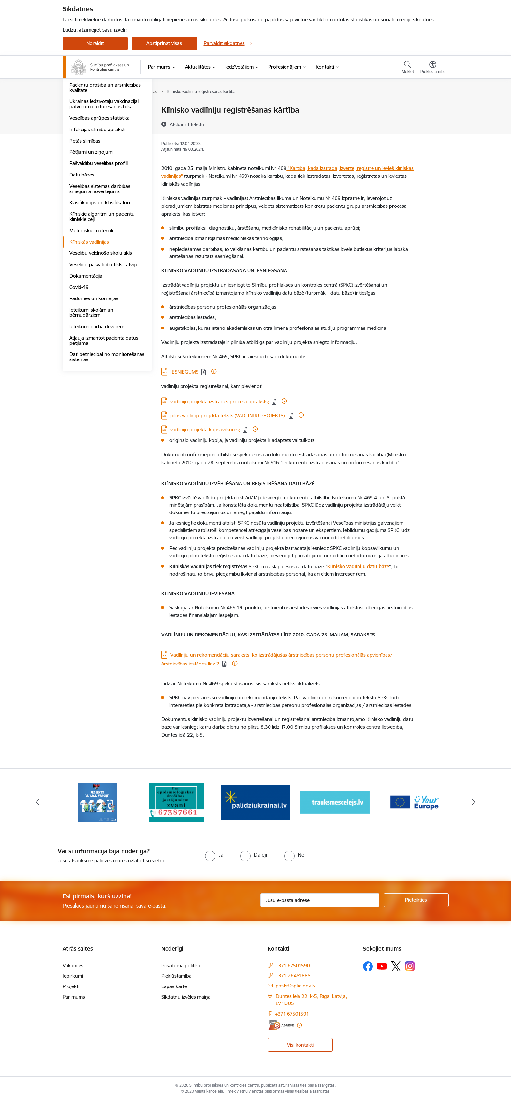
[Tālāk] (473, 802)
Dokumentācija (85, 346)
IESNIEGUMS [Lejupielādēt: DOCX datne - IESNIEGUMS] (184, 372)
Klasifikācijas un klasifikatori (99, 272)
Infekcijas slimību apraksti (97, 199)
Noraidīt (95, 43)
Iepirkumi (73, 976)
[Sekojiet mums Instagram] (410, 966)
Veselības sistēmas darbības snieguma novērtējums (99, 258)
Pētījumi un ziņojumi (91, 222)
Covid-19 (79, 357)
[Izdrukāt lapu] (432, 107)
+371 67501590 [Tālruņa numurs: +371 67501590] (293, 965)
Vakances (73, 965)
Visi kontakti (300, 1045)
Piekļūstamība (176, 976)
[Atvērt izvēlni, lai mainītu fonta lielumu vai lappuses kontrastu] (433, 68)
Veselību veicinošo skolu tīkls (100, 323)
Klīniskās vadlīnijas (89, 312)
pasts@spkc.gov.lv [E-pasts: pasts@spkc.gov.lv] (295, 986)
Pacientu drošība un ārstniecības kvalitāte (105, 157)
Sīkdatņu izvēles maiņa (186, 997)
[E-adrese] (281, 1025)
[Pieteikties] (416, 900)
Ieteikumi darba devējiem (96, 396)
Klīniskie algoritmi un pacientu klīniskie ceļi (102, 286)
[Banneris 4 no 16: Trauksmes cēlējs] (335, 802)
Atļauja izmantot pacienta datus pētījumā (103, 410)
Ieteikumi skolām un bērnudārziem (91, 382)
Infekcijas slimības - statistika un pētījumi (104, 124)
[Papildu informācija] (213, 371)
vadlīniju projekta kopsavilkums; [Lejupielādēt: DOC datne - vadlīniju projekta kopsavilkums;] (205, 429)
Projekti (71, 986)
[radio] (214, 855)
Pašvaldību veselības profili (98, 233)
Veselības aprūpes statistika (99, 188)
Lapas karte (174, 986)
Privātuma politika (180, 965)
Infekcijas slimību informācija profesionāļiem (100, 140)
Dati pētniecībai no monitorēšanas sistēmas (106, 426)
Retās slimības (84, 210)
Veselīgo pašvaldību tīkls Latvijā (103, 334)
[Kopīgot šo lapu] (432, 123)
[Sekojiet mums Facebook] (368, 966)
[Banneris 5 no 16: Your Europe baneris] (414, 802)
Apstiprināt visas (164, 43)
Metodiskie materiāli (91, 300)
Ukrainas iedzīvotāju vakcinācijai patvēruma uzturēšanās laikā (104, 173)
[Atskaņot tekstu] (187, 124)
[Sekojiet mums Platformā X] (396, 966)
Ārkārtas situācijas (89, 110)
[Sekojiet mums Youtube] (382, 966)
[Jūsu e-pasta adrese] (319, 900)
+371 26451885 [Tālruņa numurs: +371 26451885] (293, 975)
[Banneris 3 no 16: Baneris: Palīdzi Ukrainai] (255, 802)
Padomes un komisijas (93, 368)
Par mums (74, 997)
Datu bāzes (81, 244)
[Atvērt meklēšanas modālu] (408, 68)
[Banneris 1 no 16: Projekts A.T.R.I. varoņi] (97, 802)
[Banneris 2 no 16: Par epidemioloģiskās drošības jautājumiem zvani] (176, 802)
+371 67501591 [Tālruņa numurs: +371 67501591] (292, 1014)
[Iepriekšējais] (38, 802)
